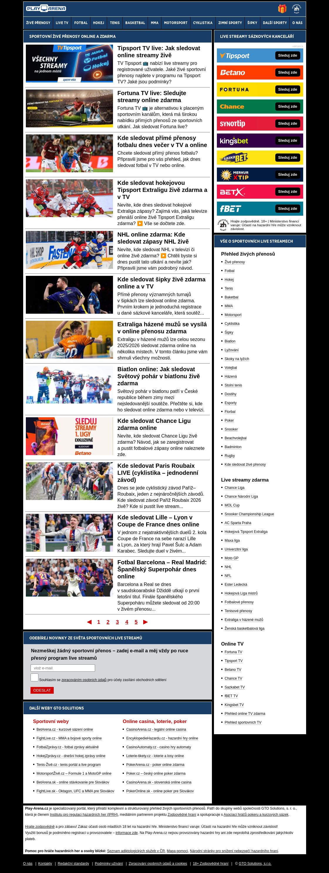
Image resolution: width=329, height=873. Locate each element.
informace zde (127, 833)
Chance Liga (234, 488)
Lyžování (232, 350)
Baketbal (232, 297)
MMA (229, 306)
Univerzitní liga (236, 549)
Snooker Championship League (249, 514)
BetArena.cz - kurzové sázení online (65, 729)
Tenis (229, 288)
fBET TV (231, 696)
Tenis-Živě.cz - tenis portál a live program (69, 765)
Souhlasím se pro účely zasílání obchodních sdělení (103, 680)
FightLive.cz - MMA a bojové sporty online (69, 738)
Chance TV (233, 678)
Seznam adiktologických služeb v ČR (136, 851)
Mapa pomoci (177, 851)
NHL (228, 567)
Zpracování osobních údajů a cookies (158, 864)
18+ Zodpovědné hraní (210, 864)
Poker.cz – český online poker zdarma (155, 773)
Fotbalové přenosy (239, 602)
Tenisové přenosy (238, 611)
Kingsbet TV (234, 705)
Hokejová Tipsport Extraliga (246, 532)
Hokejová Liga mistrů (241, 593)
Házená (231, 376)
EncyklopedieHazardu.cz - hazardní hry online (162, 738)
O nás (28, 864)
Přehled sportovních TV (243, 722)
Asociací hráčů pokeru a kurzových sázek (256, 815)
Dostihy (231, 394)
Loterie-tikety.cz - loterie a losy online (155, 756)
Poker (229, 420)
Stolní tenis (233, 385)
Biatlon (230, 341)
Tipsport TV (234, 661)
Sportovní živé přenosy (54, 36)
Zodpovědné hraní (182, 815)
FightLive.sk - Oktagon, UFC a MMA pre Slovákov (75, 791)
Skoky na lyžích (237, 359)
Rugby (230, 456)
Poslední (146, 622)
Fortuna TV (233, 652)
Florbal (230, 412)
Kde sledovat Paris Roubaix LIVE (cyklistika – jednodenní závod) (157, 472)
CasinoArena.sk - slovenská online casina (158, 782)
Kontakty (45, 864)
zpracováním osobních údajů (84, 680)
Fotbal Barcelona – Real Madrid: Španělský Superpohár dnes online (162, 569)
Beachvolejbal (236, 438)
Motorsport (233, 315)
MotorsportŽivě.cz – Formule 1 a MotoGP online (74, 773)
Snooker (231, 429)
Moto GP (232, 558)
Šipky (229, 332)
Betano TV (233, 670)
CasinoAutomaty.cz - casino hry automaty (158, 747)
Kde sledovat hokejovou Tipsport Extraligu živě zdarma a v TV (162, 190)
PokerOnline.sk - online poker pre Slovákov (160, 791)
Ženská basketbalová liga (244, 629)
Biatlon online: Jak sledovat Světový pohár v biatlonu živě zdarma (158, 376)
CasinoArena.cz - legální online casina (156, 729)
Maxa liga (232, 540)
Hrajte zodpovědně (40, 827)
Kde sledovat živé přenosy (245, 464)
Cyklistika (232, 324)
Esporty (231, 403)
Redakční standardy (73, 864)
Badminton (233, 447)
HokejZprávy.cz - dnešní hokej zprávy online (71, 756)
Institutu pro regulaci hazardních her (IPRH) (84, 815)
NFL (228, 576)
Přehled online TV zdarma (245, 714)
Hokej (229, 280)
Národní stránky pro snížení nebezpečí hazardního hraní (234, 851)
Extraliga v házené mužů (244, 620)
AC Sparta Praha (238, 523)
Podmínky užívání (109, 864)
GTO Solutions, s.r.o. (255, 864)
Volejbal (231, 368)
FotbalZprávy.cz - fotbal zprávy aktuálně (68, 747)
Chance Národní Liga (241, 496)
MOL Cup (232, 505)
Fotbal (229, 271)
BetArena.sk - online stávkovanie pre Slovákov (73, 782)
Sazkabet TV (235, 687)
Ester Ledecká (236, 584)
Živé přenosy (235, 262)
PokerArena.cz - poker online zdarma (155, 765)
